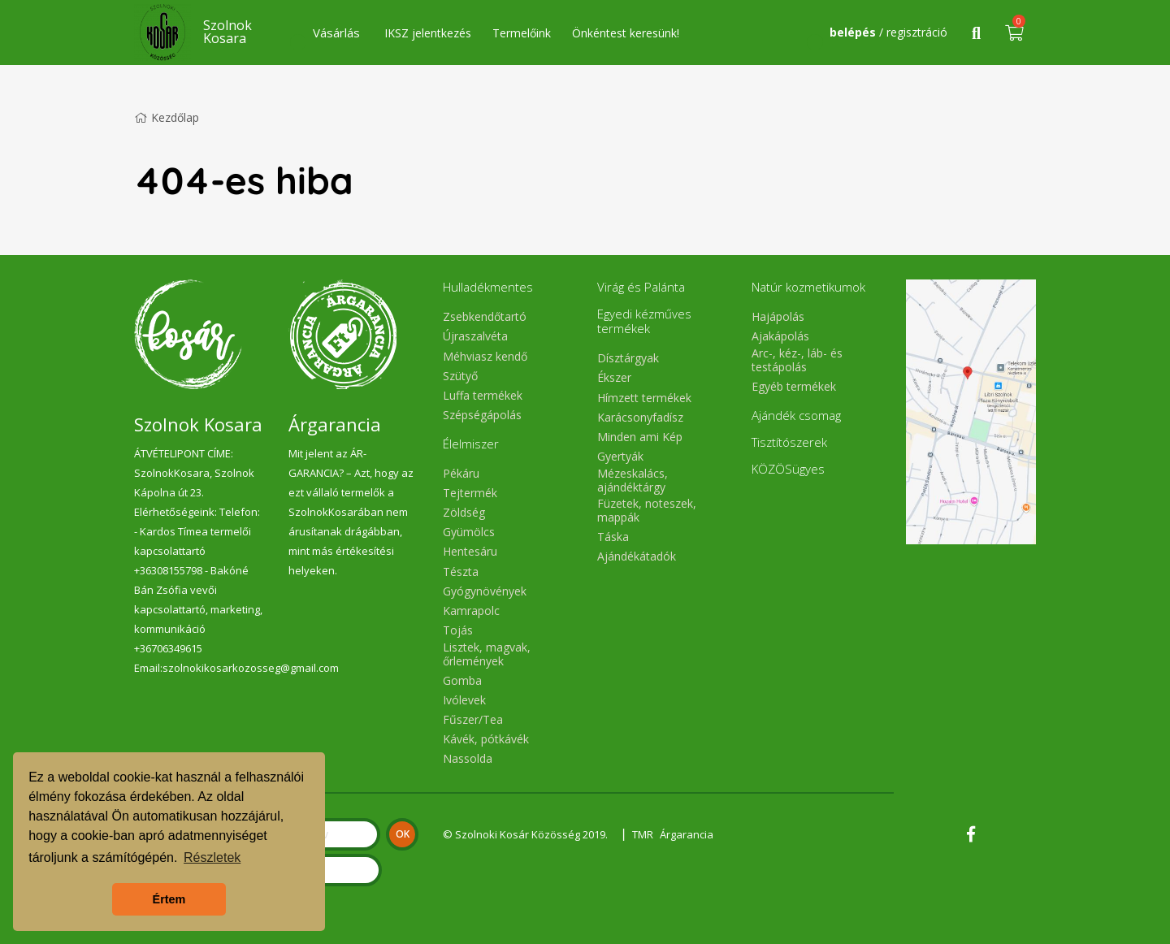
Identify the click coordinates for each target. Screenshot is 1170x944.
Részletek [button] (212, 857)
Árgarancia (689, 834)
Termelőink (521, 33)
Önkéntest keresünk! (625, 33)
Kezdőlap (166, 117)
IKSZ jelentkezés (427, 33)
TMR (643, 834)
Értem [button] (169, 899)
